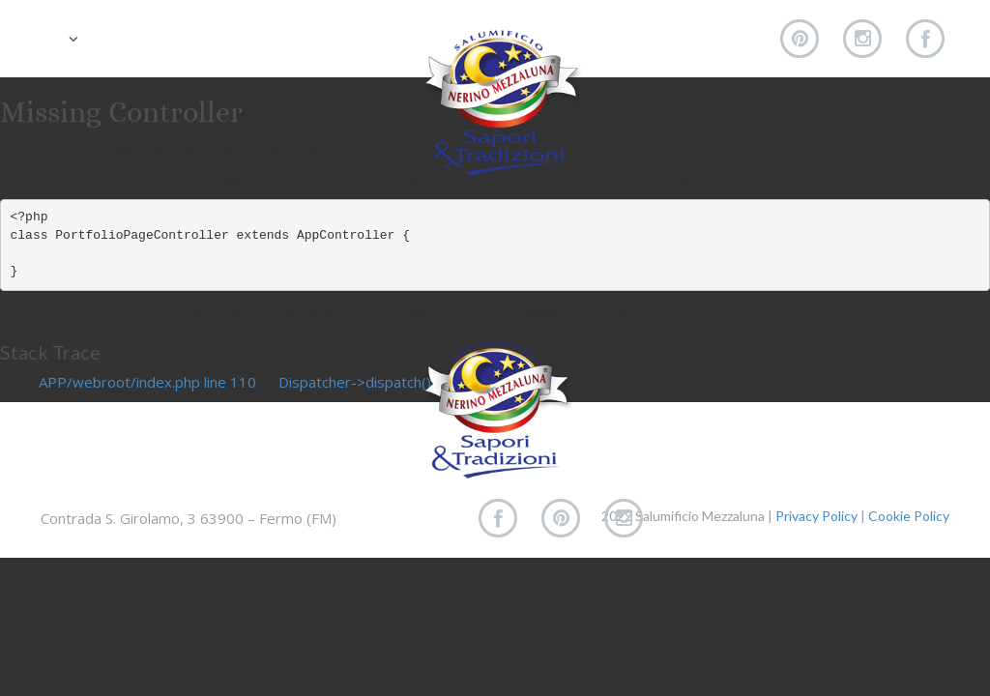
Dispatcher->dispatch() (354, 382)
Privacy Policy (816, 516)
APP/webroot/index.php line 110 (147, 382)
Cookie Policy (908, 516)
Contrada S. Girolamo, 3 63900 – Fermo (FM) (188, 518)
